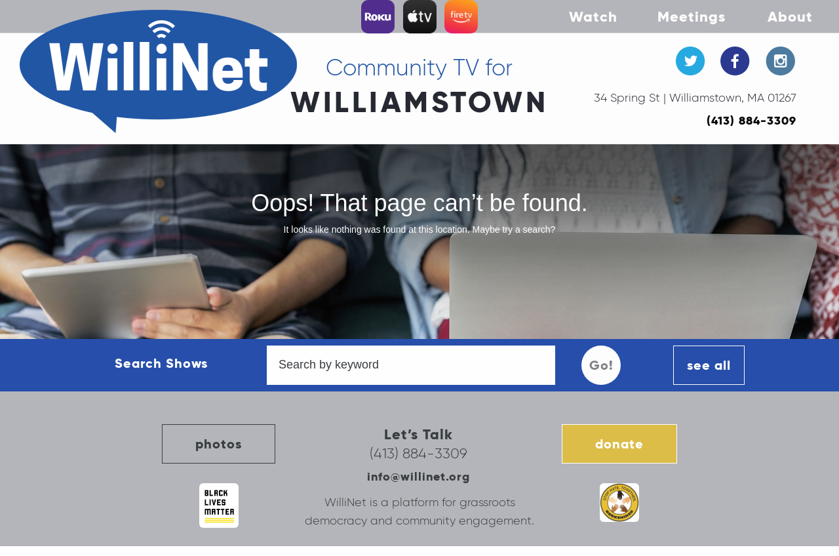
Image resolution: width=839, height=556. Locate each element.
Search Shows (161, 363)
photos (218, 443)
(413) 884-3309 (751, 120)
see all (709, 365)
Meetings (691, 16)
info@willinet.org (418, 476)
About (790, 16)
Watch (593, 16)
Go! (601, 365)
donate (619, 443)
